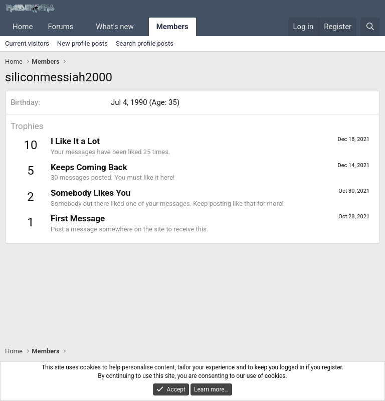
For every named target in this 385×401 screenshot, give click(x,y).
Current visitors (27, 43)
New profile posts (82, 43)
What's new (115, 26)
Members (172, 26)
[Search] (370, 27)
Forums (60, 26)
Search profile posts (144, 43)
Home (23, 26)
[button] (81, 27)
